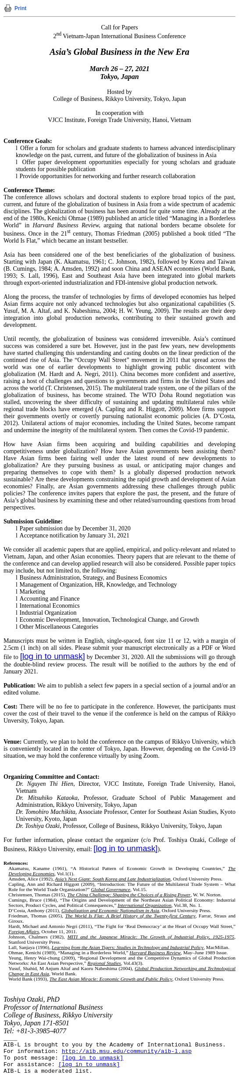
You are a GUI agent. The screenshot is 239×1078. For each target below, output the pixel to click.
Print (20, 8)
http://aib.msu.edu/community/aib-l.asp (127, 1051)
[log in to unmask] (52, 656)
